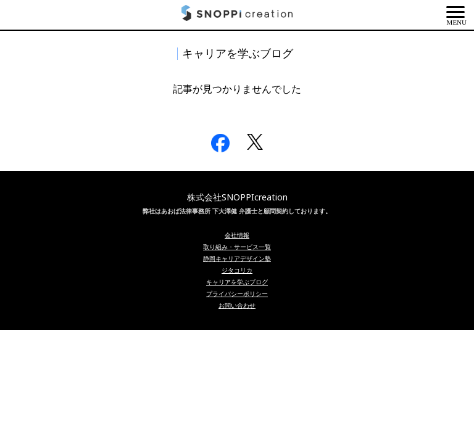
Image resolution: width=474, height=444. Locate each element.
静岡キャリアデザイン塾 (237, 258)
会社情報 (237, 235)
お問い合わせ (237, 305)
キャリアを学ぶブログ (237, 282)
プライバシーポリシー (237, 293)
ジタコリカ (237, 270)
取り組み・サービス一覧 (237, 246)
